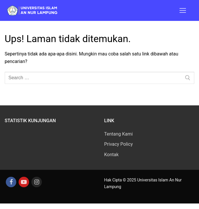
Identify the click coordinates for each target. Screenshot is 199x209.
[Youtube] (24, 182)
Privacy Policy (118, 144)
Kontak (111, 154)
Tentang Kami (118, 134)
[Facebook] (11, 182)
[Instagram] (36, 182)
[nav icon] (182, 10)
